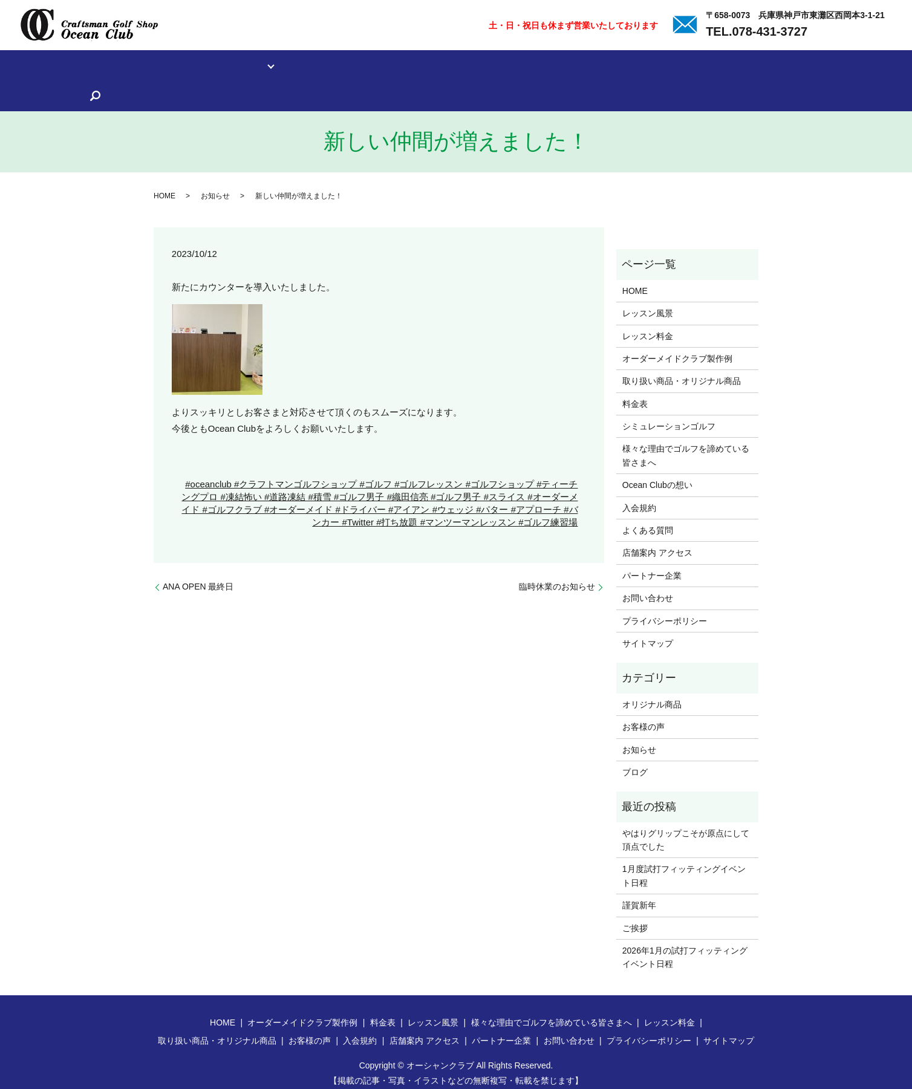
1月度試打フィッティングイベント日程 (684, 867)
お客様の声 (600, 65)
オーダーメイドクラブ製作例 (677, 350)
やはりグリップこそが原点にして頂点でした (685, 831)
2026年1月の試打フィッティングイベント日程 (685, 949)
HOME (164, 187)
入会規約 (652, 65)
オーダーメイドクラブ (216, 65)
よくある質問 (707, 65)
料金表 (635, 395)
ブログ (635, 764)
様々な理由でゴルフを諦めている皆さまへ (485, 65)
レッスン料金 (135, 65)
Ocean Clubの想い (657, 477)
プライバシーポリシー (664, 612)
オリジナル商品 (652, 696)
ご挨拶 (635, 920)
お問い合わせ (647, 590)
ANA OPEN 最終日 (198, 578)
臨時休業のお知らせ (557, 578)
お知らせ (215, 187)
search (19, 91)
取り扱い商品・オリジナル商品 (332, 65)
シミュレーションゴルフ (668, 418)
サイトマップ (647, 635)
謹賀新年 (639, 897)
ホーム (19, 65)
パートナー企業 (860, 65)
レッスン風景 (71, 65)
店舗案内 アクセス (782, 65)
